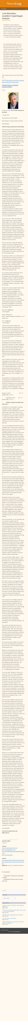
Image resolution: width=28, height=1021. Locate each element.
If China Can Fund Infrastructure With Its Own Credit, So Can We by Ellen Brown (14, 910)
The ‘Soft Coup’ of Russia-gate (9, 918)
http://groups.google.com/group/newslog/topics (13, 860)
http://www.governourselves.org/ (9, 848)
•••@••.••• (4, 842)
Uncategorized (6, 871)
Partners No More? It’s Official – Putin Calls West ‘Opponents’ (13, 906)
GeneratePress (16, 931)
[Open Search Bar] (26, 9)
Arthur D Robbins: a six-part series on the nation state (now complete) (13, 922)
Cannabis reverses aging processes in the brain (12, 914)
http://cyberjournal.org (7, 855)
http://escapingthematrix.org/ (9, 849)
